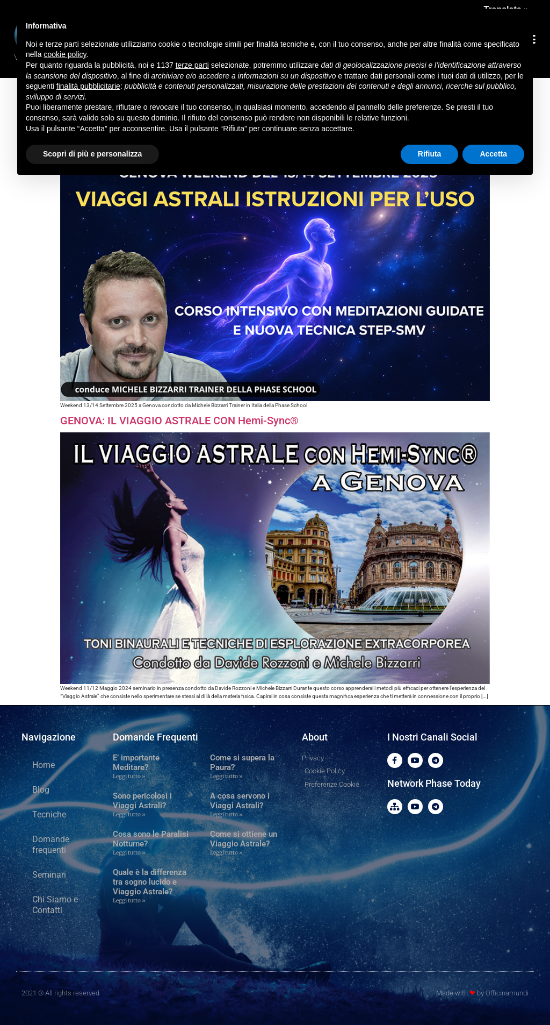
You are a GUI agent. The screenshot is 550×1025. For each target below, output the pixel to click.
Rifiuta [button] (430, 154)
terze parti (192, 65)
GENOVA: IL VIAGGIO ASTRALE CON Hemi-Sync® (179, 420)
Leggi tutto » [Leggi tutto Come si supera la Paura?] (226, 776)
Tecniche (49, 814)
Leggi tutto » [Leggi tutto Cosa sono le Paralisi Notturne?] (129, 852)
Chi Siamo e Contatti (55, 904)
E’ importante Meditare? (136, 762)
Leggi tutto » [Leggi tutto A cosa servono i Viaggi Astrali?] (226, 814)
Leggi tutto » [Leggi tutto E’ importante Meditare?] (129, 776)
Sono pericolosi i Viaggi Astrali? (142, 800)
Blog (40, 790)
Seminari (49, 875)
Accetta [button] (493, 154)
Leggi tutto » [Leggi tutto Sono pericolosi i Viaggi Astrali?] (129, 814)
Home (43, 765)
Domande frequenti (50, 844)
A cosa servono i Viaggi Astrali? (240, 800)
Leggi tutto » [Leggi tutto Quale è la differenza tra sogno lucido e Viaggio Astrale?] (129, 900)
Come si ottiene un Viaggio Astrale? (243, 839)
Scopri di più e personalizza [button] (92, 154)
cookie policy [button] (65, 54)
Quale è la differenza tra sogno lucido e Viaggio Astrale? (149, 881)
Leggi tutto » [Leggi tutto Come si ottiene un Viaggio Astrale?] (226, 852)
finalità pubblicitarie (88, 86)
